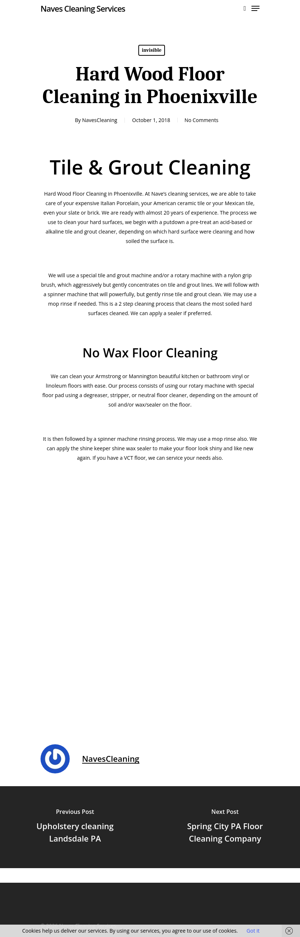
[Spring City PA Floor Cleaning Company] (225, 827)
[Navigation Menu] (255, 8)
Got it (253, 930)
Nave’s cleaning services (179, 193)
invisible (152, 50)
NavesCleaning (98, 120)
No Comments (201, 120)
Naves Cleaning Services (83, 8)
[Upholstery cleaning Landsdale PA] (75, 827)
